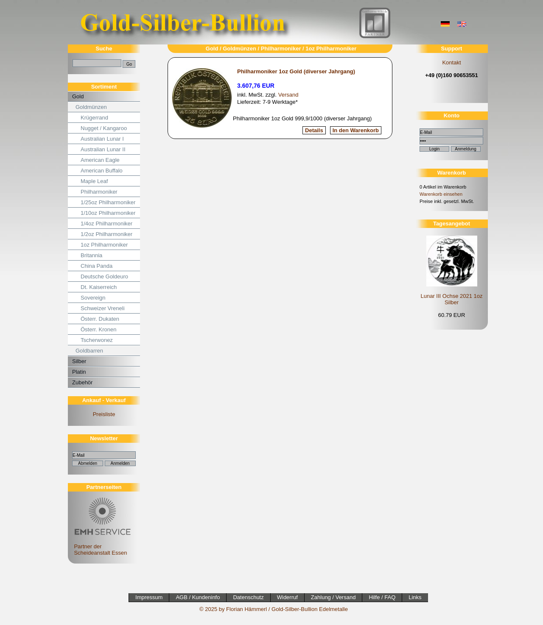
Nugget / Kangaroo (104, 128)
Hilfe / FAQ (382, 597)
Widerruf (287, 597)
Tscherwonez (97, 340)
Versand (288, 95)
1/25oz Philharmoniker (108, 202)
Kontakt (451, 62)
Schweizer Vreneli (103, 308)
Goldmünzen (91, 107)
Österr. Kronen (99, 329)
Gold (78, 96)
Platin (79, 372)
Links (415, 597)
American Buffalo (102, 170)
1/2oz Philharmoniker (106, 234)
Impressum (148, 597)
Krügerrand (94, 117)
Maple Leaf (94, 181)
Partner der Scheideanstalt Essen (101, 546)
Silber (79, 361)
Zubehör (82, 382)
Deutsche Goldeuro (104, 276)
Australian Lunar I (102, 139)
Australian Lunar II (103, 149)
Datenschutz (248, 597)
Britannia (91, 255)
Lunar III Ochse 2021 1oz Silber (452, 299)
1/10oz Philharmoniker (108, 213)
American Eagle (100, 160)
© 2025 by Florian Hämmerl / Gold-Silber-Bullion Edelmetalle (273, 609)
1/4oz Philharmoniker (106, 223)
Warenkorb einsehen (441, 194)
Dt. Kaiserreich (99, 287)
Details (314, 130)
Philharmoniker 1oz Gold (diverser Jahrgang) (296, 71)
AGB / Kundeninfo (198, 597)
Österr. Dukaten (100, 319)
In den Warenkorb (356, 130)
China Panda (96, 266)
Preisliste (104, 414)
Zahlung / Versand (333, 597)
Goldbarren (89, 350)
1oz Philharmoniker (104, 245)
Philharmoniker (99, 192)
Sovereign (93, 297)
